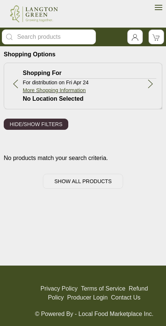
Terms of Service (103, 288)
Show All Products (83, 181)
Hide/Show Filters (36, 124)
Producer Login (87, 297)
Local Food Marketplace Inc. (115, 314)
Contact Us (125, 297)
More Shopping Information (54, 90)
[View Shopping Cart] (156, 36)
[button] (15, 84)
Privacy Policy (59, 288)
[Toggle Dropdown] (135, 36)
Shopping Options (30, 54)
